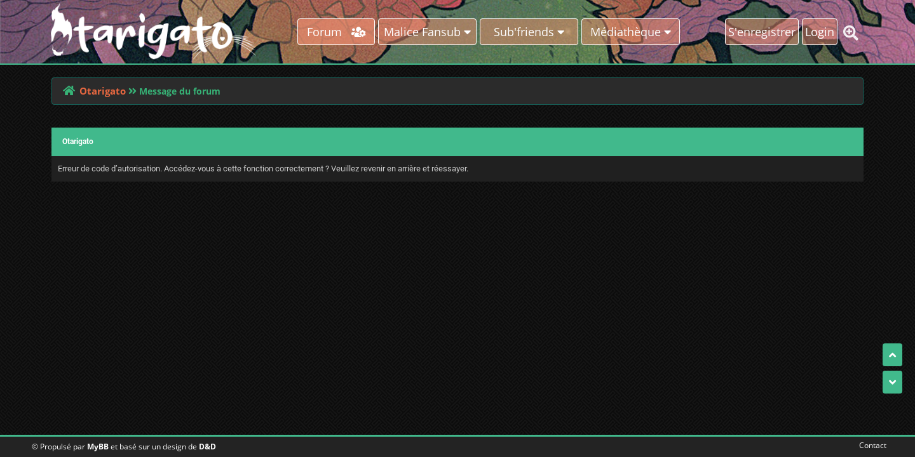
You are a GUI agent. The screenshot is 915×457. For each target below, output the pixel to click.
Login (819, 31)
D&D (207, 446)
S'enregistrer (762, 31)
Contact (870, 445)
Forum (336, 31)
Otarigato (102, 90)
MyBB (98, 446)
